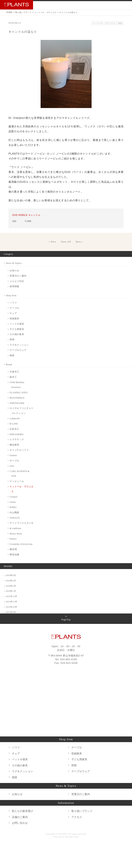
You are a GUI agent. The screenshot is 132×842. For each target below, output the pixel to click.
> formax (12, 455)
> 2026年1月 (10, 591)
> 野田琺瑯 (13, 554)
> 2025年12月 (10, 596)
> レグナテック (16, 439)
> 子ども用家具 (16, 329)
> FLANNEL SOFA (18, 392)
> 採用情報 (13, 286)
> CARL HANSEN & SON (18, 473)
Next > (80, 241)
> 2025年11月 (10, 601)
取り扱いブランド (23, 12)
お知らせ (17, 794)
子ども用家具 (79, 759)
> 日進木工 (13, 371)
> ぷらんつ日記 (16, 281)
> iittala (12, 502)
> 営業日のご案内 (17, 275)
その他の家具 (20, 765)
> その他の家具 (16, 334)
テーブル (76, 747)
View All (66, 241)
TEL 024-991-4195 (100, 5)
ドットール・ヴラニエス (45, 12)
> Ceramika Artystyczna (20, 544)
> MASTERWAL (16, 398)
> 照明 (11, 339)
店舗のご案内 (20, 817)
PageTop (66, 619)
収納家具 (76, 753)
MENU (126, 5)
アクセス (76, 817)
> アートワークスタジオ (21, 523)
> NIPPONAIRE (16, 403)
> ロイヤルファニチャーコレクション (21, 410)
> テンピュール (16, 481)
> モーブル (13, 460)
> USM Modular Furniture (16, 385)
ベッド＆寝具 (20, 759)
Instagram (117, 5)
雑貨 (120, 23)
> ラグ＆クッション (18, 345)
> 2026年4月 (10, 575)
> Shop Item (10, 295)
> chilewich (14, 517)
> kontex (12, 538)
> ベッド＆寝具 (16, 324)
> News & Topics (13, 263)
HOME (9, 12)
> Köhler (12, 507)
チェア (16, 753)
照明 (74, 765)
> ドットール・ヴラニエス (21, 489)
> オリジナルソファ (18, 450)
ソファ (16, 747)
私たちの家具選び (22, 811)
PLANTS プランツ (16, 4)
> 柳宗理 (12, 549)
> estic (11, 466)
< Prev (52, 241)
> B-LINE (13, 423)
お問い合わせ (108, 5)
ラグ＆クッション (22, 771)
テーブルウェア (80, 771)
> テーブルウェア (17, 350)
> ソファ (12, 302)
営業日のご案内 (80, 794)
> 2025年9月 (10, 612)
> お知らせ (13, 270)
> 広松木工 (13, 429)
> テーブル (13, 308)
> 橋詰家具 (13, 444)
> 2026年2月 (10, 586)
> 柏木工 (12, 377)
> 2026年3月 (10, 580)
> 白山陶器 (13, 512)
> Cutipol (12, 496)
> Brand (8, 364)
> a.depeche (14, 418)
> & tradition (14, 528)
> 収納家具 (13, 318)
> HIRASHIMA (16, 434)
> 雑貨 (11, 355)
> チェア (12, 313)
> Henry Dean (15, 533)
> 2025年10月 (10, 607)
